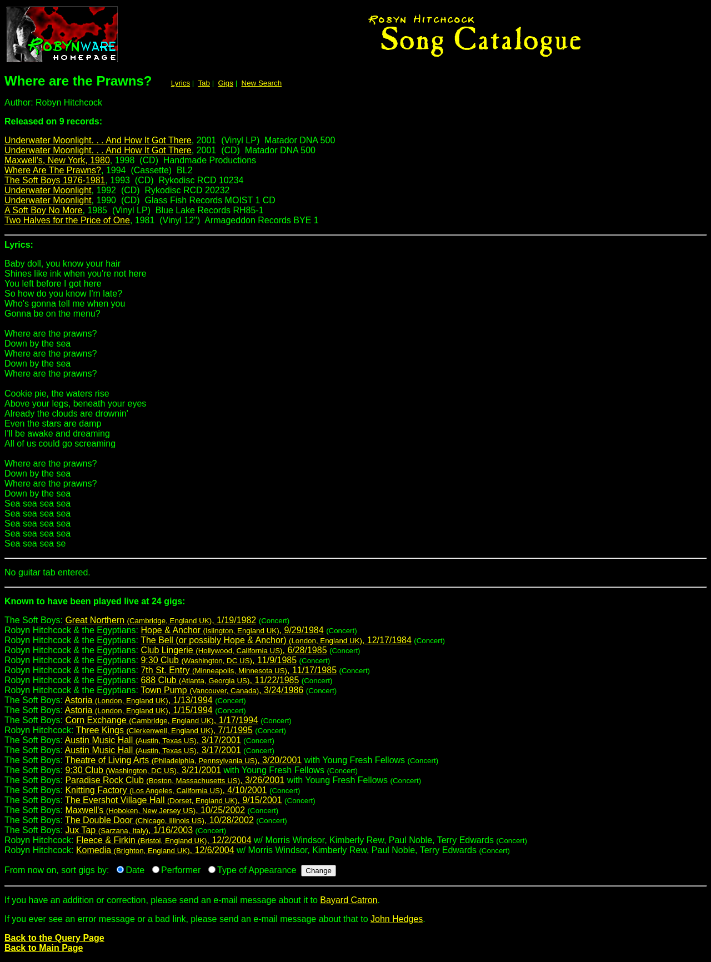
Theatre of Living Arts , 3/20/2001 (183, 760)
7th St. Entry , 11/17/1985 (239, 670)
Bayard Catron (348, 900)
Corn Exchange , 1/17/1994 (161, 720)
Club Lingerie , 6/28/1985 (234, 650)
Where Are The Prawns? (52, 170)
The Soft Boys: (355, 606)
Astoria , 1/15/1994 (139, 710)
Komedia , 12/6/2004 (155, 850)
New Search (262, 83)
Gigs (225, 83)
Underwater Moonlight (48, 190)
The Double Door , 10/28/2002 (159, 820)
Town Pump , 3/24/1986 (222, 690)
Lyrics (180, 83)
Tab (204, 83)
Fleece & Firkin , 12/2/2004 (164, 840)
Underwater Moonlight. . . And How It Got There (98, 140)
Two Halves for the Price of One (67, 220)
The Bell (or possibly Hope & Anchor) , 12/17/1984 (276, 640)
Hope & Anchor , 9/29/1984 (232, 630)
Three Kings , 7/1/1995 (164, 730)
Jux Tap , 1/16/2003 (129, 830)
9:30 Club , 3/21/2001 (143, 770)
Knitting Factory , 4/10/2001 (166, 790)
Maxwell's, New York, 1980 (57, 160)
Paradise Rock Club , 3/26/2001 (174, 780)
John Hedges (396, 919)
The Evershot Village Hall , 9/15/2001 (173, 800)
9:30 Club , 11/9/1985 (219, 660)
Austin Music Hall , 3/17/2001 (153, 740)
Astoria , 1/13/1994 (139, 700)
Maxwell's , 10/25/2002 (155, 810)
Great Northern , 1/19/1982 (160, 620)
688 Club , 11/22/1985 (220, 680)
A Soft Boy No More (43, 210)
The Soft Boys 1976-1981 (54, 180)
